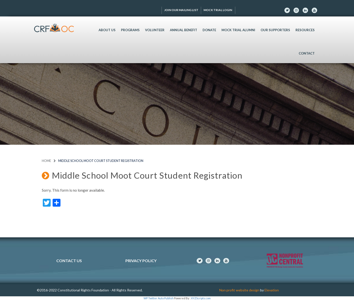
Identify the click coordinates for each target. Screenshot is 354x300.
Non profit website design (239, 290)
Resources (305, 30)
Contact (307, 53)
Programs (130, 30)
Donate (209, 30)
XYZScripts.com (201, 298)
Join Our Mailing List (181, 10)
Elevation (272, 290)
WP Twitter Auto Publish (159, 298)
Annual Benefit (183, 30)
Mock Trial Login (218, 10)
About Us (107, 30)
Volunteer (154, 30)
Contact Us (69, 260)
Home (46, 161)
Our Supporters (275, 30)
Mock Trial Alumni (238, 30)
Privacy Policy (141, 260)
